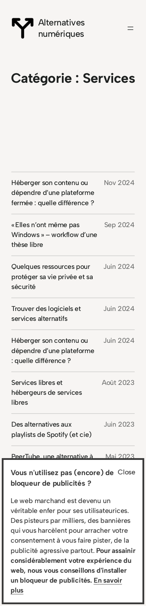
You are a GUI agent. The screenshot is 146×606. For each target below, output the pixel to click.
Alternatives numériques (61, 28)
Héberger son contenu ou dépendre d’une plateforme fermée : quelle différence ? (52, 193)
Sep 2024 (119, 225)
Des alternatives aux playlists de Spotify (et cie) (51, 429)
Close (126, 472)
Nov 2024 (119, 183)
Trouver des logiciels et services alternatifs (46, 314)
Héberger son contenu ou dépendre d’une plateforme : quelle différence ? (52, 350)
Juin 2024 (119, 266)
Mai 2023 (120, 456)
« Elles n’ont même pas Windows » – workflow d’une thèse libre (54, 235)
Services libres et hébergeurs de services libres (46, 392)
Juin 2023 (119, 424)
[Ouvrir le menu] (130, 28)
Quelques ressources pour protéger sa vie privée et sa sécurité (52, 276)
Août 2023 (118, 383)
